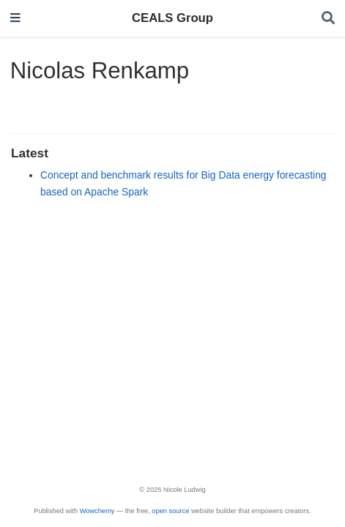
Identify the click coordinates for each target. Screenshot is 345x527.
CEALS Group (172, 18)
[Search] (328, 18)
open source (170, 511)
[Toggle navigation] (15, 18)
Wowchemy (97, 511)
